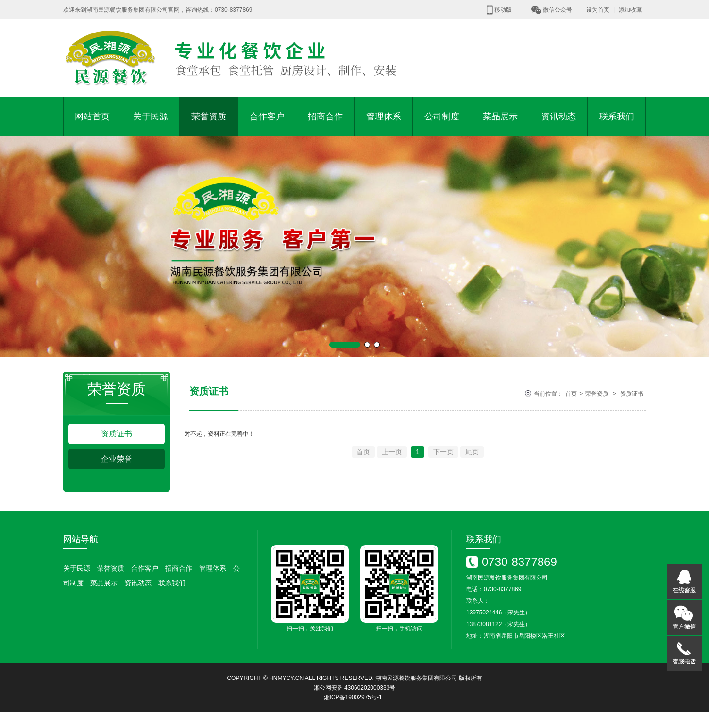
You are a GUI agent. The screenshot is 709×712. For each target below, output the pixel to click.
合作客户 (267, 116)
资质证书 (116, 434)
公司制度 (441, 116)
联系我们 (616, 116)
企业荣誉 (116, 459)
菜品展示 (500, 116)
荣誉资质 (208, 116)
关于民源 (150, 116)
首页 (571, 393)
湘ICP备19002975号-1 (353, 697)
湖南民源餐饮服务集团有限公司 (416, 678)
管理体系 (383, 116)
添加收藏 (630, 9)
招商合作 (325, 116)
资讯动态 (558, 116)
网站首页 (92, 116)
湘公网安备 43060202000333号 (355, 687)
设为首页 (597, 9)
